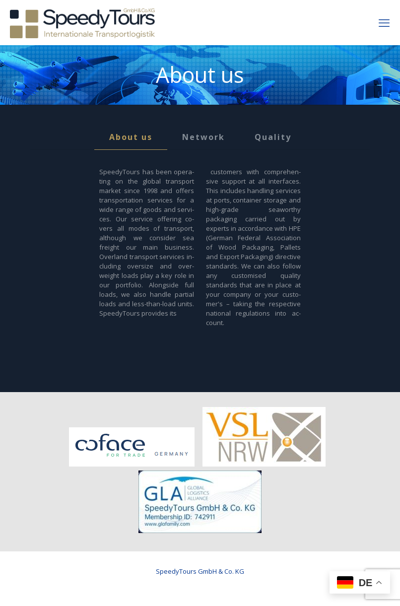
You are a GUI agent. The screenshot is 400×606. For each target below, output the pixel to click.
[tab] (130, 137)
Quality (273, 137)
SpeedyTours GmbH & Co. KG (200, 571)
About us (130, 137)
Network (203, 137)
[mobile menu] (384, 22)
